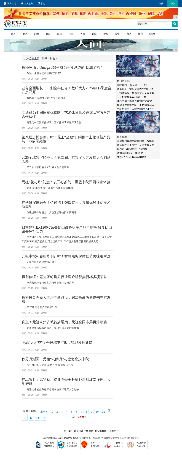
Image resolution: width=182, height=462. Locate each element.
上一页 (44, 411)
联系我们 (78, 431)
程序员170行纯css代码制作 (132, 149)
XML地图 (89, 431)
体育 (71, 33)
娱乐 (59, 33)
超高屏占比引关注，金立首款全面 (135, 145)
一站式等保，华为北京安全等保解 (135, 93)
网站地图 (99, 431)
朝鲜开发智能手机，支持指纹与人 (135, 105)
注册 (161, 3)
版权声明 (114, 431)
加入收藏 (27, 3)
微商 (140, 33)
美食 (117, 33)
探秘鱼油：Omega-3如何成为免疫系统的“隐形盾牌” (62, 67)
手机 (41, 3)
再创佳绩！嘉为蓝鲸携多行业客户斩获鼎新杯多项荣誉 (64, 277)
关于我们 (68, 431)
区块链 (152, 33)
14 (37, 417)
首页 (13, 33)
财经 (36, 33)
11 (103, 411)
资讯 (25, 33)
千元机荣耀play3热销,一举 (131, 97)
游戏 (105, 33)
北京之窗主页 (31, 58)
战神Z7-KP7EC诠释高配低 (131, 156)
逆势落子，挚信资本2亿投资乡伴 (135, 89)
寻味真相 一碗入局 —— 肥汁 (133, 85)
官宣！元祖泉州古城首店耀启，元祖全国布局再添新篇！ (66, 322)
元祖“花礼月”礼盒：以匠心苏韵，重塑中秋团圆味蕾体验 (66, 182)
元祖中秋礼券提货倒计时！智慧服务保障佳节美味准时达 (66, 256)
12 (24, 417)
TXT (106, 431)
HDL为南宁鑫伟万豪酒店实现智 (134, 100)
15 (43, 417)
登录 (173, 3)
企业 (94, 33)
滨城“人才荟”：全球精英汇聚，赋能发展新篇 (57, 343)
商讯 (129, 33)
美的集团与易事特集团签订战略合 (135, 141)
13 (31, 417)
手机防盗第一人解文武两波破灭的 (135, 108)
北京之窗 (68, 438)
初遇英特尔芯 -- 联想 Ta (130, 153)
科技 (82, 33)
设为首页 (10, 3)
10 (97, 411)
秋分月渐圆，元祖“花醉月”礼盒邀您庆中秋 (55, 359)
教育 (48, 33)
